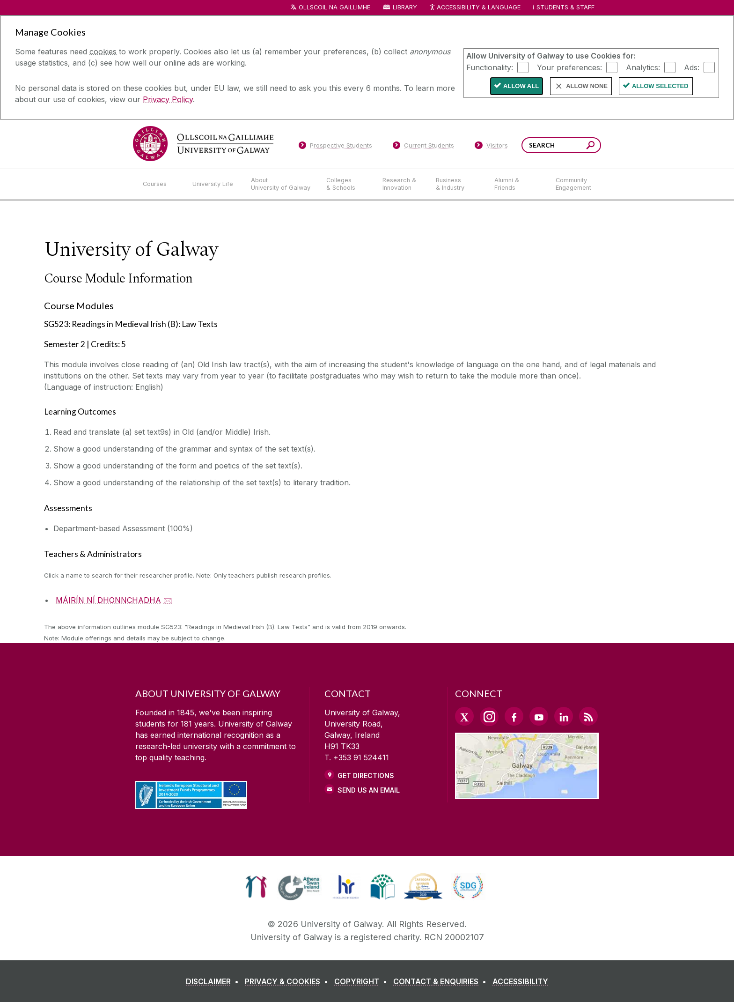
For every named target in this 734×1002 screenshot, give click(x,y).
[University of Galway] (203, 143)
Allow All (521, 85)
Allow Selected (660, 85)
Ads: (691, 67)
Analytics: (643, 67)
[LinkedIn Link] (563, 716)
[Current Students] (423, 147)
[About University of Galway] (281, 184)
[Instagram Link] (489, 716)
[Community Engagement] (573, 184)
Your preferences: (569, 67)
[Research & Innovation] (401, 184)
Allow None (587, 85)
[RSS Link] (588, 716)
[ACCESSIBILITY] (520, 981)
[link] (256, 887)
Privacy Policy (168, 99)
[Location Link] (527, 793)
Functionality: (489, 67)
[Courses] (160, 184)
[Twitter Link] (464, 716)
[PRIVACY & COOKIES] (288, 981)
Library (405, 7)
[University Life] (214, 184)
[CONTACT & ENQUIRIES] (441, 981)
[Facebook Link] (514, 716)
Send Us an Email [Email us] (369, 790)
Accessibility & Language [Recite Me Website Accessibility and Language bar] (474, 8)
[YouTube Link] (538, 716)
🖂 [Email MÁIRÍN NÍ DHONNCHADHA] (167, 600)
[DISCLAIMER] (214, 981)
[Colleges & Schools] (347, 184)
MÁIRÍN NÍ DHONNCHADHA (108, 600)
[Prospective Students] (335, 147)
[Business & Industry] (457, 184)
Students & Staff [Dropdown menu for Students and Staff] (565, 7)
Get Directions (366, 775)
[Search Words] (561, 145)
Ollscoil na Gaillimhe (334, 7)
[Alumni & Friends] (517, 184)
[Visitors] (491, 147)
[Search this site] (590, 146)
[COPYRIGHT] (362, 981)
